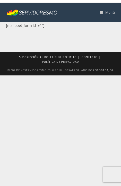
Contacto (90, 57)
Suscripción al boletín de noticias (47, 57)
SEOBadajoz (104, 70)
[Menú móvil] (107, 12)
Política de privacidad (60, 62)
